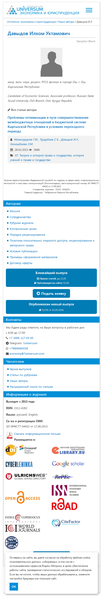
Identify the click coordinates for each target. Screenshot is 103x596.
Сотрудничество (20, 217)
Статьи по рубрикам (23, 375)
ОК (14, 586)
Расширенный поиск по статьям (31, 386)
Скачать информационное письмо (37, 433)
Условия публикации (24, 251)
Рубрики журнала (21, 223)
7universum (21, 343)
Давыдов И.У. (69, 139)
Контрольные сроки (23, 228)
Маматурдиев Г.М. (26, 139)
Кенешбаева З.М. (21, 144)
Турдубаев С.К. (49, 139)
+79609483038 (17, 348)
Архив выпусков (20, 369)
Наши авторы (19, 381)
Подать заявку (51, 293)
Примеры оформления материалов (33, 257)
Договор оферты (21, 263)
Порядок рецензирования (27, 234)
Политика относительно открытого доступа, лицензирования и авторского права (52, 243)
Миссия (15, 211)
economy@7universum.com (25, 353)
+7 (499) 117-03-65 (19, 338)
